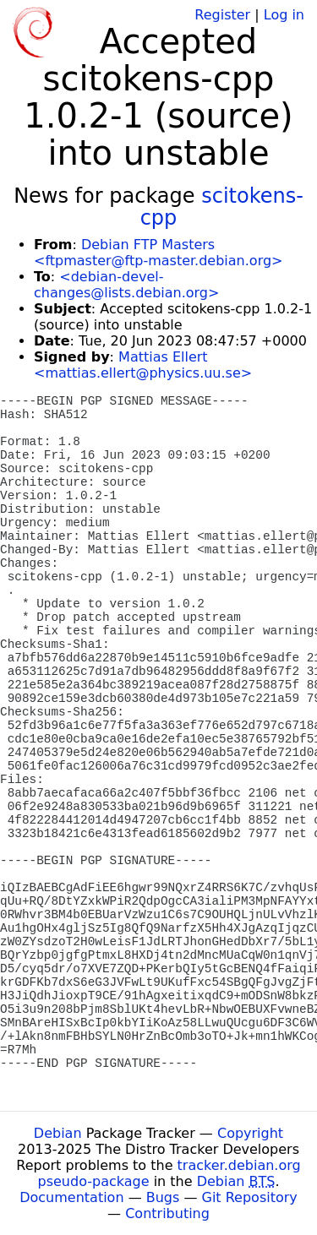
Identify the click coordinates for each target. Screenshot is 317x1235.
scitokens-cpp (221, 207)
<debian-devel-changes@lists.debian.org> (126, 285)
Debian (58, 1133)
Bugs (163, 1197)
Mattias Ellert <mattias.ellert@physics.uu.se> (143, 365)
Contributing (167, 1213)
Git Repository (250, 1197)
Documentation (71, 1197)
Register (222, 15)
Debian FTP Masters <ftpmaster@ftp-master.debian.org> (158, 253)
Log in (284, 15)
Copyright (250, 1133)
